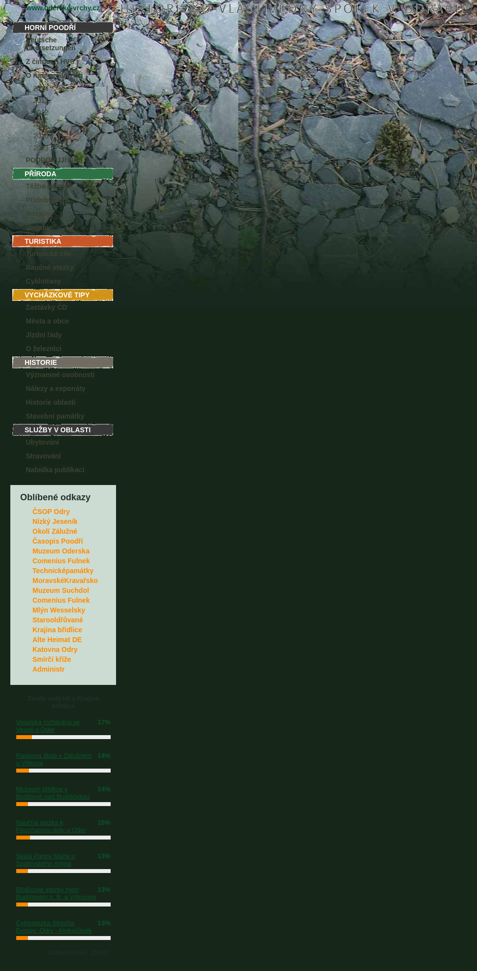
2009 (41, 148)
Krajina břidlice (57, 630)
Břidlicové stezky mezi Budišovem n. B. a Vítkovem (56, 893)
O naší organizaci (54, 75)
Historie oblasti (51, 402)
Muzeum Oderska (60, 551)
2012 (41, 112)
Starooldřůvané (57, 620)
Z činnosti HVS (50, 61)
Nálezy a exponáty (56, 388)
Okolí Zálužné (54, 531)
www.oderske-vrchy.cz (63, 8)
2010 (41, 136)
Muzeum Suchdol (60, 590)
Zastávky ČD (46, 307)
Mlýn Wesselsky (58, 610)
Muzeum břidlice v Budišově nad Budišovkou (53, 792)
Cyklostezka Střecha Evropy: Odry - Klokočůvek (54, 926)
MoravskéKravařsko (65, 580)
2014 (41, 89)
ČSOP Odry (51, 512)
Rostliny (39, 214)
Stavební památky (55, 416)
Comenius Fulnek (61, 561)
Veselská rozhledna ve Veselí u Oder (48, 725)
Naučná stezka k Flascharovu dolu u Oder (51, 826)
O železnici (43, 349)
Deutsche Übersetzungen (51, 44)
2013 (41, 100)
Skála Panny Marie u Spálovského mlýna (45, 859)
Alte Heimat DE (57, 640)
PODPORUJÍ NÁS (54, 160)
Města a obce (47, 321)
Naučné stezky (50, 267)
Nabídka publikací (55, 470)
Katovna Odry (55, 649)
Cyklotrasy (43, 281)
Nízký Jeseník (55, 521)
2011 (41, 124)
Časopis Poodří (57, 541)
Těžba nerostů (49, 186)
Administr (48, 669)
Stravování (43, 456)
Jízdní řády (44, 335)
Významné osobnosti (60, 375)
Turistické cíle (48, 254)
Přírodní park (47, 200)
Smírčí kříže (51, 659)
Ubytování (43, 442)
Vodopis (39, 227)
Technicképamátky (62, 571)
